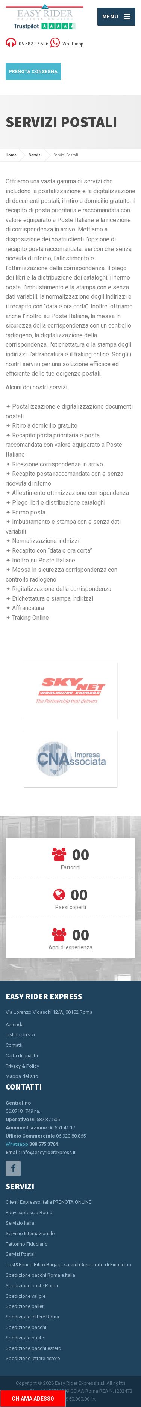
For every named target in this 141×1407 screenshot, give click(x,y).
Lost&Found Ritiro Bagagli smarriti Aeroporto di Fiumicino (68, 1264)
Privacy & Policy (22, 1066)
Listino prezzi (20, 1034)
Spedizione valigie (25, 1296)
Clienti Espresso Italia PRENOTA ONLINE (48, 1202)
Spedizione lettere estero (33, 1358)
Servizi (35, 155)
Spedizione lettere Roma (32, 1317)
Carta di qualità (22, 1055)
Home (11, 155)
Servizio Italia (20, 1223)
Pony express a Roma (29, 1212)
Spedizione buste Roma (32, 1285)
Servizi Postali (21, 1254)
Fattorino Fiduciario (27, 1244)
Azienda (15, 1024)
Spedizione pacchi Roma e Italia (40, 1275)
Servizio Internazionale (30, 1233)
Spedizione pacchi (26, 1327)
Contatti (14, 1045)
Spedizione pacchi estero (33, 1348)
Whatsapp (17, 1144)
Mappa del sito (22, 1076)
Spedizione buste (25, 1338)
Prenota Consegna (33, 71)
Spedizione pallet (25, 1306)
